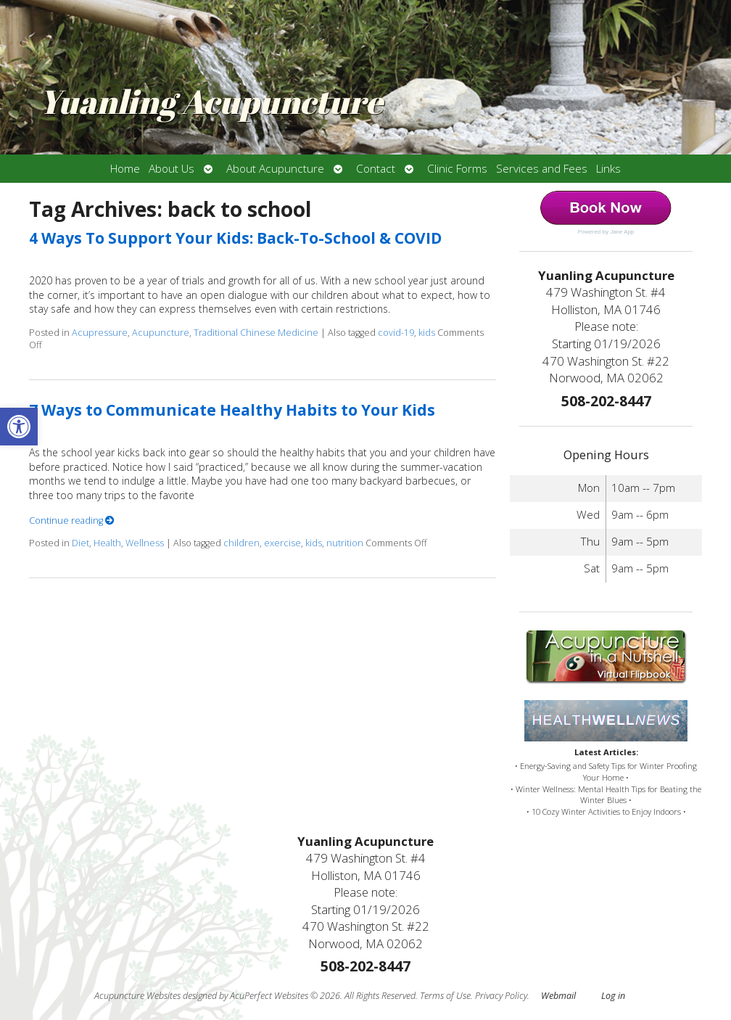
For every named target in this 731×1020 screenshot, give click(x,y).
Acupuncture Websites (137, 996)
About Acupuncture (275, 168)
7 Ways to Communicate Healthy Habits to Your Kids (232, 410)
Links (608, 168)
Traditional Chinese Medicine (256, 332)
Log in (613, 996)
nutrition (344, 543)
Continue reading (72, 520)
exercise (282, 543)
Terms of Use (445, 996)
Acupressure (100, 332)
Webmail (558, 996)
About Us (171, 168)
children (241, 543)
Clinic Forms (457, 168)
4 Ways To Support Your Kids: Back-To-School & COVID (235, 238)
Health (107, 543)
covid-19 (396, 332)
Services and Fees (541, 168)
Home (125, 168)
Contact (375, 168)
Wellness (144, 543)
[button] (19, 426)
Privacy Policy (501, 996)
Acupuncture (160, 332)
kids (426, 332)
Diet (80, 543)
